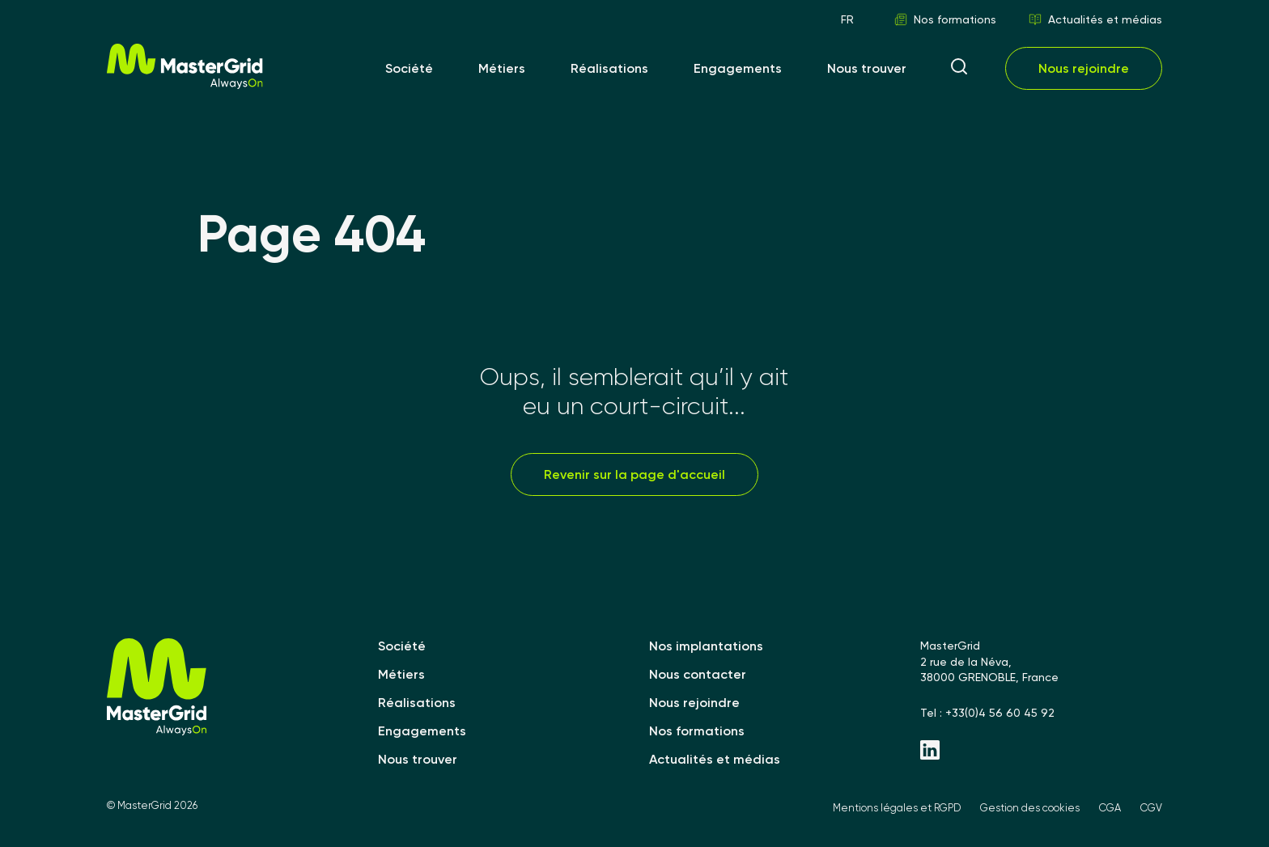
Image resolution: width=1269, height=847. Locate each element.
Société (409, 68)
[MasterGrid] (185, 84)
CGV (1151, 808)
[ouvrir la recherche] (959, 68)
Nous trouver (866, 68)
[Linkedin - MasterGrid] (1041, 751)
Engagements (738, 68)
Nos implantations (706, 646)
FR (847, 19)
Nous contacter (697, 674)
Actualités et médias (1095, 19)
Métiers (501, 68)
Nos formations (945, 19)
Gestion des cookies (1030, 808)
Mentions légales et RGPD (897, 808)
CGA (1110, 808)
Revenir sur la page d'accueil (634, 474)
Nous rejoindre (1083, 68)
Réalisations (609, 68)
